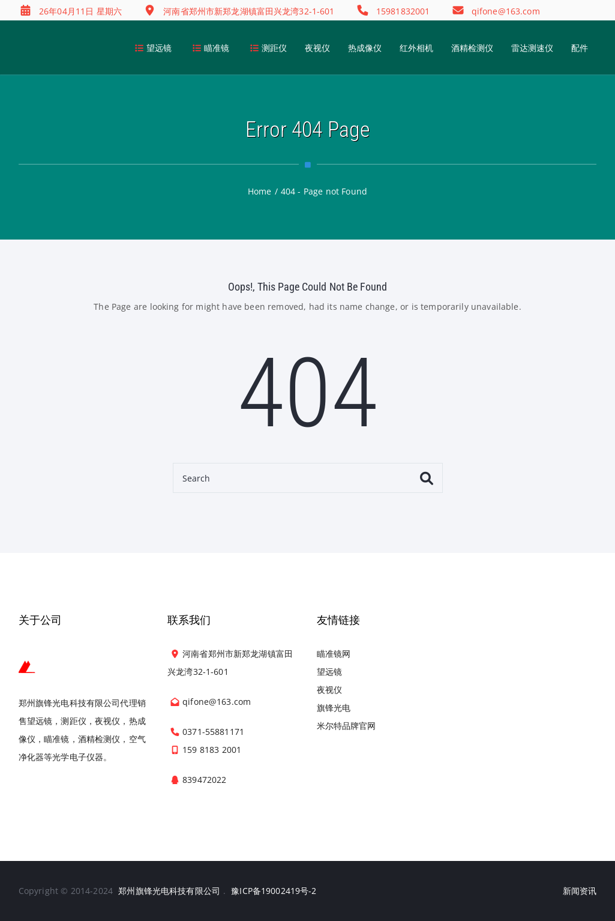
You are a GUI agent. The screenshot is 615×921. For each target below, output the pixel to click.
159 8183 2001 (211, 749)
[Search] (308, 478)
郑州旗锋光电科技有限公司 (169, 890)
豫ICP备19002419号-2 (273, 890)
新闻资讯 (580, 890)
